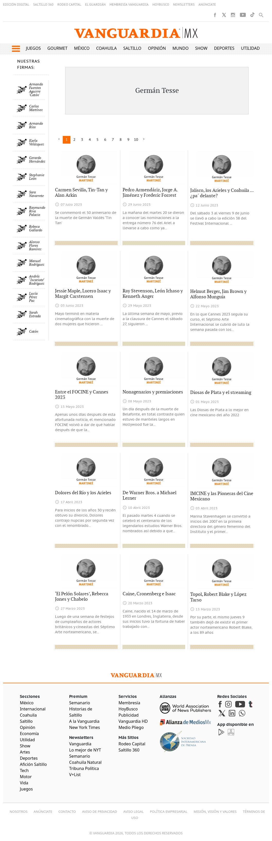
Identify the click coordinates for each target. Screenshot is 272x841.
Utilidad (250, 48)
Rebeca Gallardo (35, 228)
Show (201, 48)
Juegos (33, 48)
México (82, 48)
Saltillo (132, 48)
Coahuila (106, 48)
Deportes (224, 48)
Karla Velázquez (36, 142)
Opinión (157, 48)
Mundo (181, 48)
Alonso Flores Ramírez (35, 245)
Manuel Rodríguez (36, 262)
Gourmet (57, 48)
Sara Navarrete (36, 194)
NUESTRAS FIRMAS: (28, 64)
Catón (33, 331)
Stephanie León (36, 177)
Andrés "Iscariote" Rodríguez (36, 280)
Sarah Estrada (35, 314)
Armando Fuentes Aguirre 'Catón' (36, 90)
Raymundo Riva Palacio (37, 211)
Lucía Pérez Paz (33, 297)
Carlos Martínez (36, 108)
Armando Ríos (36, 125)
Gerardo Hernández (37, 159)
